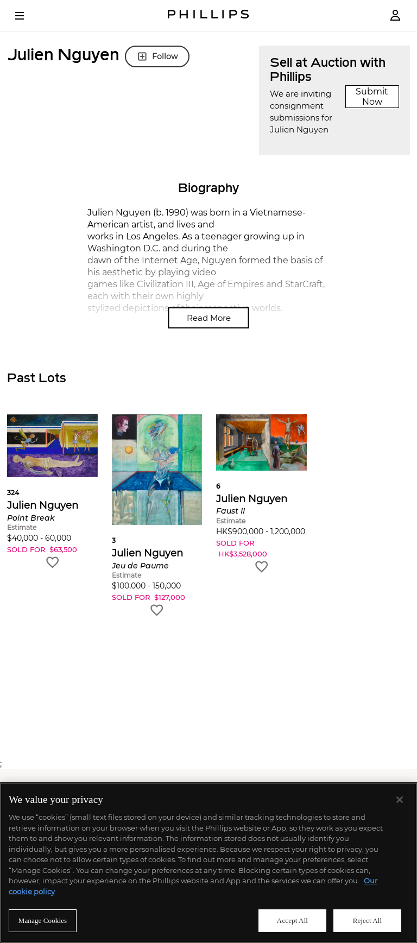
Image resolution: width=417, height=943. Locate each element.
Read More (209, 318)
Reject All (367, 920)
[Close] (400, 800)
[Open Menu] (27, 16)
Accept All (292, 920)
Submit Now (372, 96)
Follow (157, 56)
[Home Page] (208, 15)
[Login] (395, 15)
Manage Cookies (42, 920)
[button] (52, 492)
